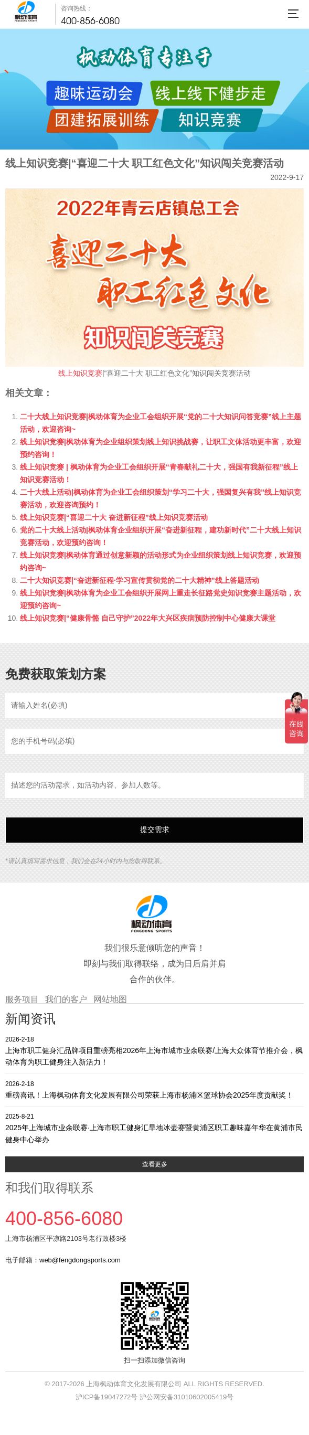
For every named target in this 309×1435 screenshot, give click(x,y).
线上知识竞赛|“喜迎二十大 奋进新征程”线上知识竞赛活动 (114, 517)
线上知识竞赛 (80, 373)
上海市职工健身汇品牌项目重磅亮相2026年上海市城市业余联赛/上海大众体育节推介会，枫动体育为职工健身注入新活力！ (154, 1051)
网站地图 (110, 999)
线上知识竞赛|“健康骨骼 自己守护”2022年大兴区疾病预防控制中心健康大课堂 (147, 618)
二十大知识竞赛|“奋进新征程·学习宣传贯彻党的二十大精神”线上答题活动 (139, 580)
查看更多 (154, 1164)
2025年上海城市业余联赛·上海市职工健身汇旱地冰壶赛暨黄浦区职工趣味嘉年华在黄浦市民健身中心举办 (154, 1128)
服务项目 (22, 999)
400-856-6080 (90, 20)
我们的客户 (66, 999)
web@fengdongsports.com (80, 1260)
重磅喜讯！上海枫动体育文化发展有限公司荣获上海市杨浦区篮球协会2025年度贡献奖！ (154, 1089)
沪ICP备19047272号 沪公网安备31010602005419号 (154, 1397)
